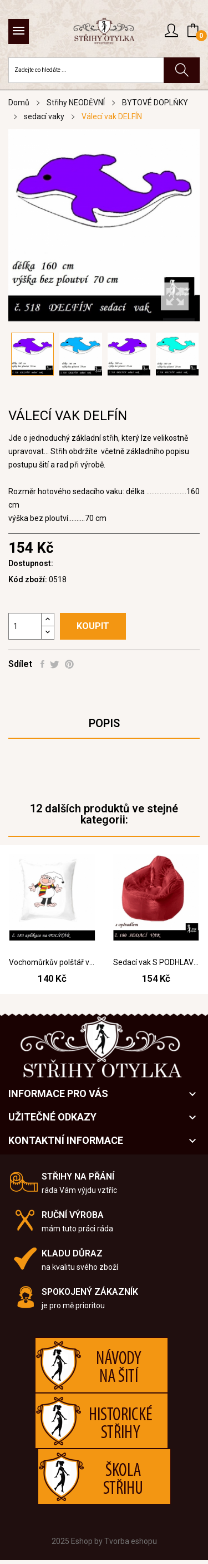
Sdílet (42, 664)
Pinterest (69, 664)
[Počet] (25, 626)
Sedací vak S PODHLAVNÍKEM (156, 962)
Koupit (93, 626)
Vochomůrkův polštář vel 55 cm (52, 962)
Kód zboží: (27, 579)
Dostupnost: (30, 563)
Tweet (54, 664)
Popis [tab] (104, 723)
